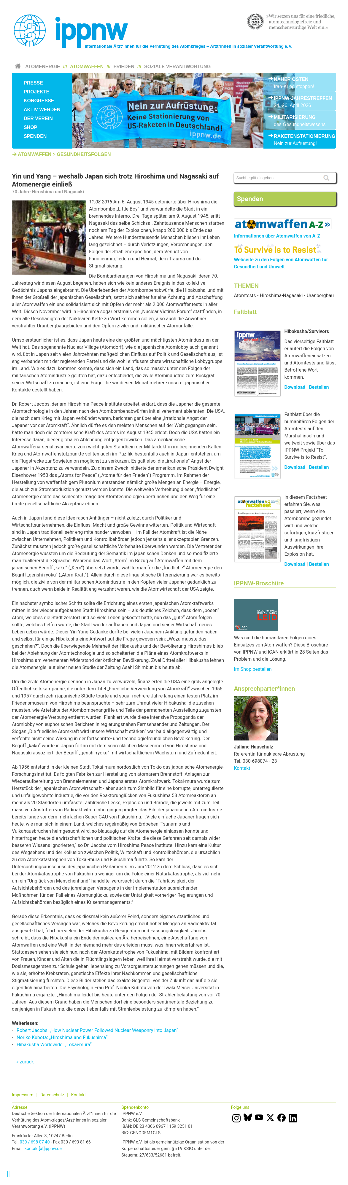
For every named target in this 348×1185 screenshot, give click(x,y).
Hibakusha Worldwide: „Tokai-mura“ (54, 1044)
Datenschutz (52, 1095)
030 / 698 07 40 (35, 1142)
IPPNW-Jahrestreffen (300, 98)
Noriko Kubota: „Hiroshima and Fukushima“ (62, 1037)
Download (294, 387)
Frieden (124, 66)
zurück (27, 1062)
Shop (30, 127)
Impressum (22, 1095)
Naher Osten (291, 79)
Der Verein (38, 118)
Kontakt (242, 768)
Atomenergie (42, 66)
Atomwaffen (87, 66)
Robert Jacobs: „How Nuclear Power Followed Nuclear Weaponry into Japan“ (97, 1030)
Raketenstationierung (300, 136)
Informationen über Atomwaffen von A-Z (277, 236)
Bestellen (319, 387)
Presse (33, 82)
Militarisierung (295, 117)
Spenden (35, 136)
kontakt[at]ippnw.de (43, 1148)
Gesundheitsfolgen (84, 154)
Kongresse (39, 100)
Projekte (36, 91)
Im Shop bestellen (252, 669)
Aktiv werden (42, 109)
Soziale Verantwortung (177, 66)
